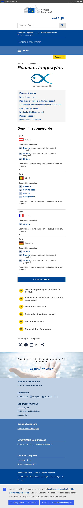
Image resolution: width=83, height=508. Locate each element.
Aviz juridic (58, 477)
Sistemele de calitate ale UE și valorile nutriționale (40, 105)
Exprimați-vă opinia (41, 369)
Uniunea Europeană (26, 464)
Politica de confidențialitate (29, 411)
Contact (21, 480)
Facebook (23, 444)
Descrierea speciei (27, 116)
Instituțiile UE (23, 460)
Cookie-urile (23, 477)
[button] (20, 344)
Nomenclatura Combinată (30, 120)
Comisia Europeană (25, 33)
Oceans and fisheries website (30, 385)
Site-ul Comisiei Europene (28, 429)
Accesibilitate (23, 415)
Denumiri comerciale (48, 33)
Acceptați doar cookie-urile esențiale (57, 503)
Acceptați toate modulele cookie (23, 503)
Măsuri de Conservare (28, 108)
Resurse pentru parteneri (45, 473)
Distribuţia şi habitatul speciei (31, 112)
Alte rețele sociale (43, 444)
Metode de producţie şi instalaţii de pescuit (37, 101)
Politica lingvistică (25, 473)
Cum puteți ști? (75, 2)
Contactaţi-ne (23, 408)
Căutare (62, 25)
